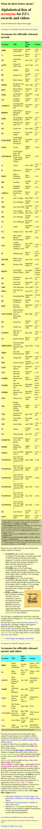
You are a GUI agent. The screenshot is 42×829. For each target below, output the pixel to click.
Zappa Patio (9, 613)
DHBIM (4, 680)
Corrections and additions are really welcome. (17, 817)
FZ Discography (27, 618)
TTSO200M (6, 713)
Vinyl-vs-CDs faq (7, 633)
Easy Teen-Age (6, 635)
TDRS (3, 698)
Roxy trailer (6, 760)
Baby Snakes (6, 762)
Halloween (33, 746)
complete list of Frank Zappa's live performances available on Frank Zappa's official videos (20, 740)
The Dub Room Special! (25, 756)
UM (2, 720)
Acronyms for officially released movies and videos (19, 29)
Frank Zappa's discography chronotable (19, 638)
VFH (3, 726)
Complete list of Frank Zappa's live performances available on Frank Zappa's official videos (22, 798)
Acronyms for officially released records (15, 643)
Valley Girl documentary (11, 754)
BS (2, 672)
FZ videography (19, 806)
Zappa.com (33, 788)
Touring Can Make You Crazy (11, 826)
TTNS (3, 706)
